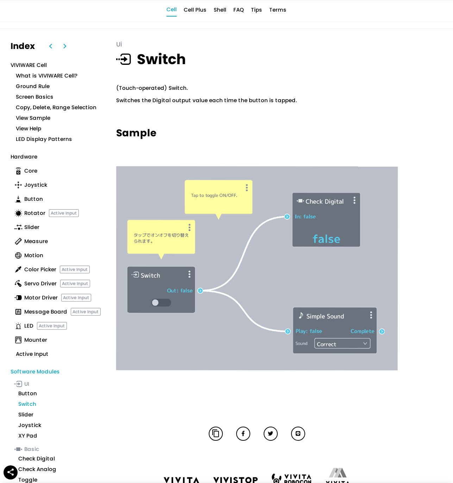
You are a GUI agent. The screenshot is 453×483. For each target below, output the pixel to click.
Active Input (64, 213)
